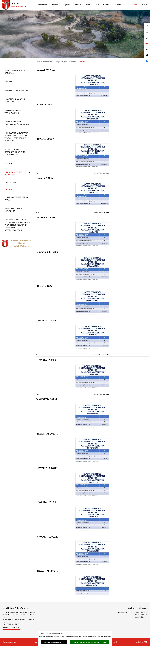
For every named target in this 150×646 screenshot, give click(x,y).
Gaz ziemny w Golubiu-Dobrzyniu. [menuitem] (16, 100)
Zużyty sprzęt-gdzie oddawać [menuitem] (15, 72)
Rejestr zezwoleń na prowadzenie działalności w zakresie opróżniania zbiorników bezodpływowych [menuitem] (17, 225)
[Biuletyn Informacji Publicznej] (147, 44)
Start (38, 62)
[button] (29, 172)
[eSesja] (147, 32)
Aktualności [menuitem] (12, 182)
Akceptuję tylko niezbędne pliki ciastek (90, 642)
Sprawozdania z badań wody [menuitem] (16, 198)
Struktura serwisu (9, 642)
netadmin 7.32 (141, 642)
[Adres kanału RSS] (147, 26)
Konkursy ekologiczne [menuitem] (16, 90)
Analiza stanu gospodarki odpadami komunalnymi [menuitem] (15, 152)
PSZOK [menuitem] (8, 82)
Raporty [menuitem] (10, 190)
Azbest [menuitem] (9, 163)
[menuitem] (42, 5)
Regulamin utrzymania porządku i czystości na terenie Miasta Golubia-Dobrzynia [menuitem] (16, 137)
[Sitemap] (147, 38)
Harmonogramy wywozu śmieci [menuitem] (13, 112)
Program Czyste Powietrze (66, 62)
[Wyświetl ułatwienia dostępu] (147, 49)
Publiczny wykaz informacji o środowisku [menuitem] (17, 123)
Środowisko (47, 62)
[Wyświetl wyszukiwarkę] (147, 55)
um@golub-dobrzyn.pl (11, 627)
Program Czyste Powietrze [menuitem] (13, 173)
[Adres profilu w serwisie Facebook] (147, 61)
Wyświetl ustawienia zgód (54, 642)
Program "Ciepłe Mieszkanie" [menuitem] (13, 210)
